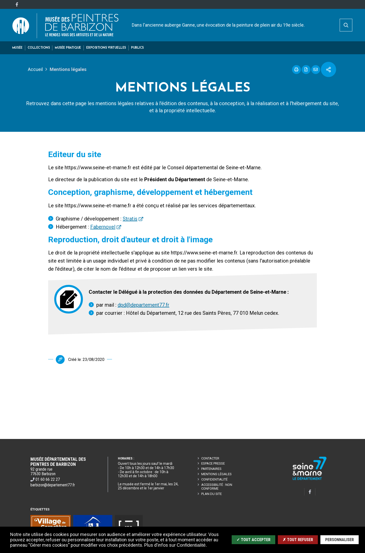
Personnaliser (339, 539)
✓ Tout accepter (253, 539)
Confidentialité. (192, 545)
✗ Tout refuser (298, 539)
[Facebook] (17, 5)
